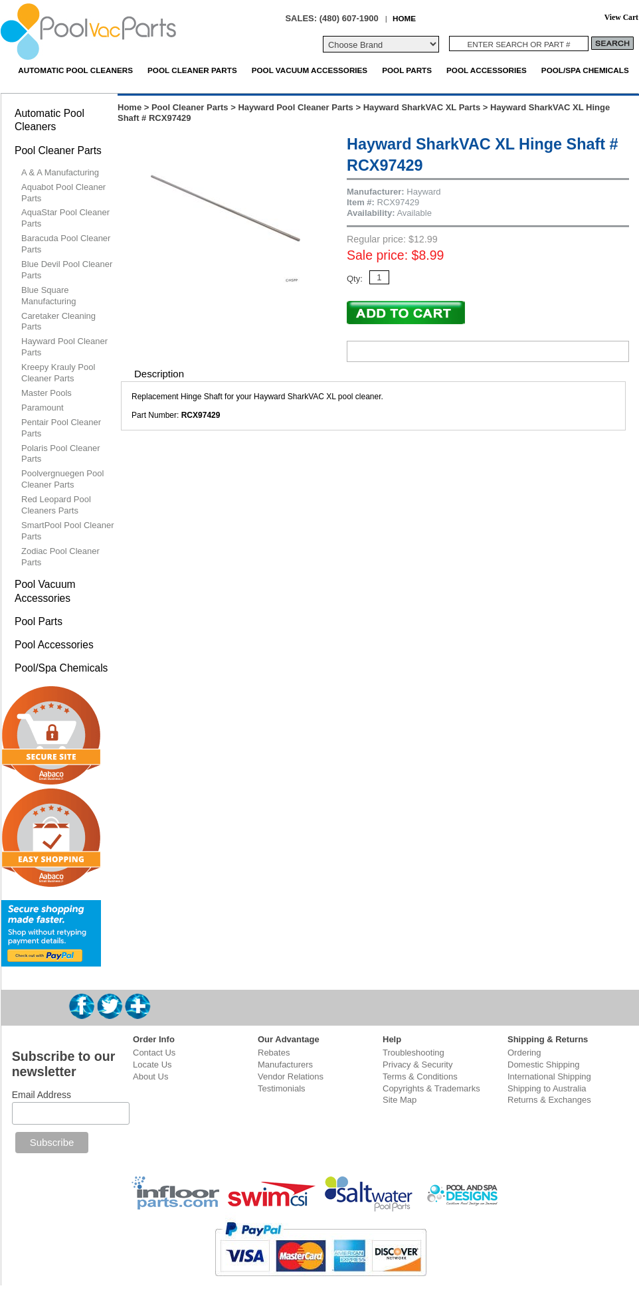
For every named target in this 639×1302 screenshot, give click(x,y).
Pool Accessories (486, 70)
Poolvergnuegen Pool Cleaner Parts (62, 479)
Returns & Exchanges (549, 1100)
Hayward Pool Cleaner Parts (295, 107)
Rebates (274, 1053)
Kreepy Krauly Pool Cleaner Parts (58, 372)
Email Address (41, 1094)
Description (159, 373)
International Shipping (549, 1076)
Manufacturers (285, 1065)
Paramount (42, 408)
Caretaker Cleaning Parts (58, 321)
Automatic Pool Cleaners (75, 70)
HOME (404, 18)
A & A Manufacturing (60, 172)
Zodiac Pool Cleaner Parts (60, 556)
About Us (150, 1076)
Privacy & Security (417, 1065)
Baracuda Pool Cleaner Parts (65, 243)
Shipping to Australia (547, 1088)
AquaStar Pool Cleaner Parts (65, 218)
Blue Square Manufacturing (48, 295)
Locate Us (152, 1065)
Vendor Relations (290, 1076)
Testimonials (282, 1088)
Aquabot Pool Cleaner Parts (63, 192)
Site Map (399, 1100)
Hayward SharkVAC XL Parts (422, 107)
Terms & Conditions (420, 1076)
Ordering (524, 1053)
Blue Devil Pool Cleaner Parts (66, 269)
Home (129, 107)
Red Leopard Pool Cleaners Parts (56, 504)
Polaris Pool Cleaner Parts (60, 453)
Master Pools (46, 393)
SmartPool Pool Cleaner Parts (67, 530)
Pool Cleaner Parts (192, 70)
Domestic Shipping (543, 1065)
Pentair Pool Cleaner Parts (61, 427)
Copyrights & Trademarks (431, 1088)
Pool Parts (407, 70)
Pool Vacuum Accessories (309, 70)
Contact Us (154, 1053)
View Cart (621, 17)
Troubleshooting (413, 1053)
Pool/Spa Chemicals (585, 70)
